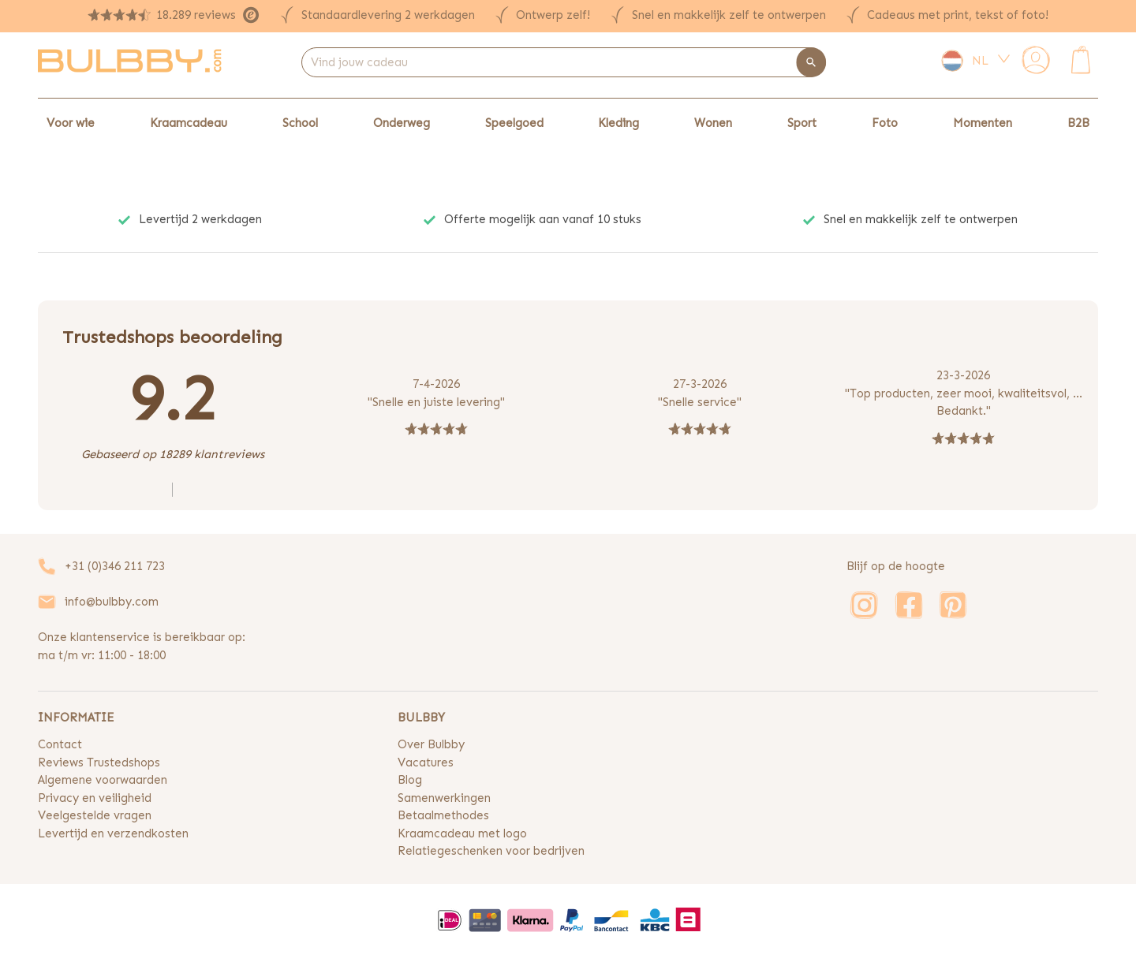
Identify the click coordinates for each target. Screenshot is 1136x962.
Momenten (982, 123)
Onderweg (401, 123)
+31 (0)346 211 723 (115, 566)
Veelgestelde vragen (94, 815)
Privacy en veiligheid (94, 798)
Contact (60, 744)
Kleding (618, 123)
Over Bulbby (431, 744)
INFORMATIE (76, 717)
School (300, 123)
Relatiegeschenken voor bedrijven (491, 851)
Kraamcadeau (188, 123)
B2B (1078, 123)
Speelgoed (514, 123)
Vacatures (426, 762)
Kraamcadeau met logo (462, 833)
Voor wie (71, 123)
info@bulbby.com (112, 602)
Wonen (713, 123)
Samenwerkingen (444, 798)
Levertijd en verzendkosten (113, 833)
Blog (410, 780)
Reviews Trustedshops (99, 762)
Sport (801, 123)
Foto (885, 123)
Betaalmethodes (443, 815)
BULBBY (421, 717)
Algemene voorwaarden (102, 780)
